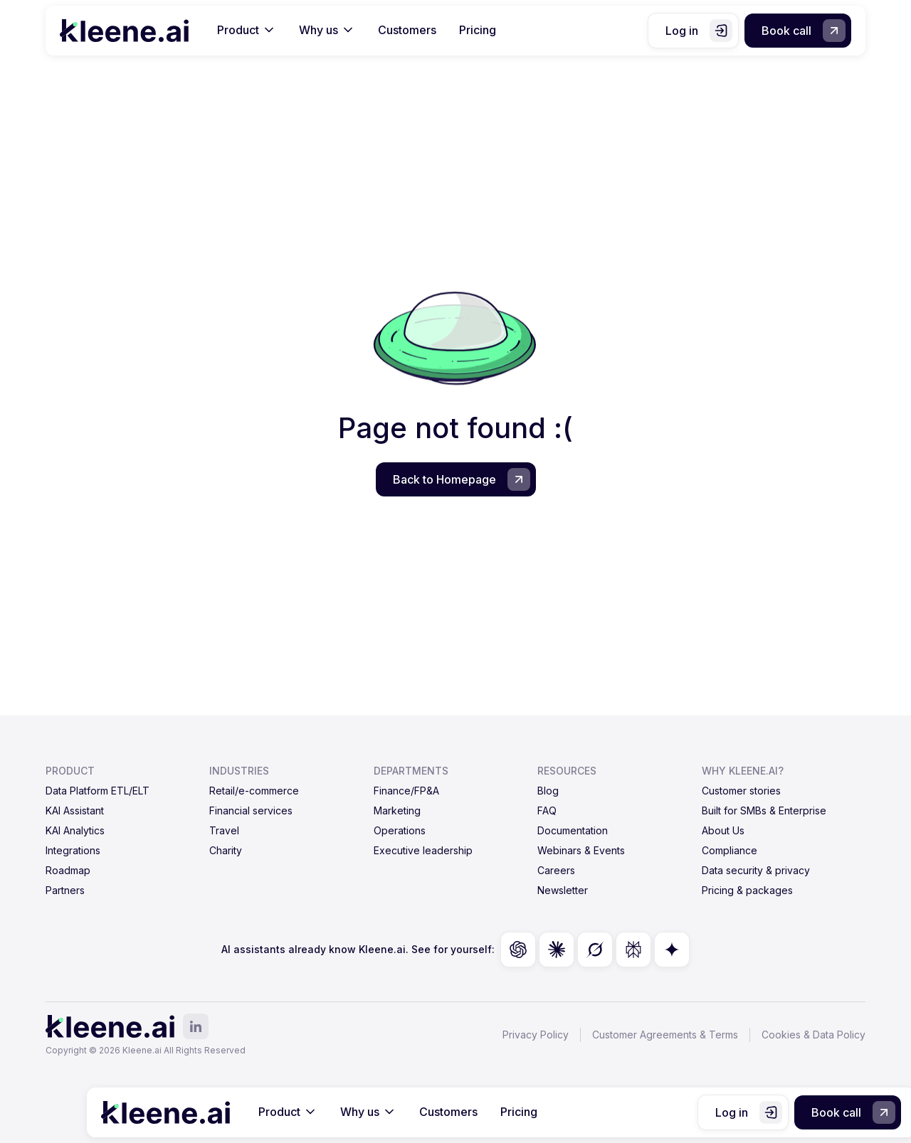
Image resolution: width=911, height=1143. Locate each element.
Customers (407, 30)
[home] (124, 30)
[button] (247, 30)
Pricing (477, 30)
